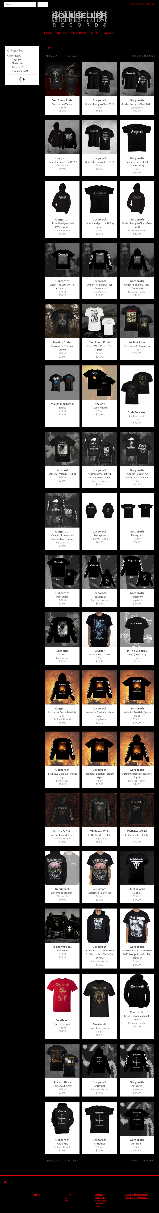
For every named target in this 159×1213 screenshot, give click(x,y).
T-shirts (67, 1194)
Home (48, 33)
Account (136, 4)
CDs (66, 1198)
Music (95, 33)
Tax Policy (99, 1203)
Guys (16, 59)
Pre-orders (78, 33)
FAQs (97, 1206)
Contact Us (99, 1194)
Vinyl (66, 1200)
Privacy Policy (101, 1200)
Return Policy (100, 1198)
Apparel (109, 33)
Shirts (17, 63)
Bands (61, 33)
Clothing (14, 55)
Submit (42, 4)
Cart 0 (150, 4)
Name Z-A (52, 55)
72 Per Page (70, 55)
